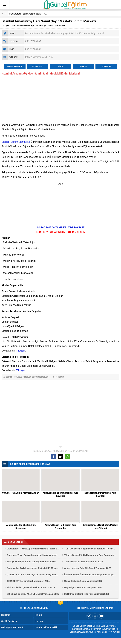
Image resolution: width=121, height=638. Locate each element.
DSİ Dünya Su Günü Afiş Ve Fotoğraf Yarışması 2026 (33, 593)
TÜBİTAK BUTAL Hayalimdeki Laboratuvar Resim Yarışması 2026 (90, 548)
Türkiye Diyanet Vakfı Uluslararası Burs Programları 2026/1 (90, 555)
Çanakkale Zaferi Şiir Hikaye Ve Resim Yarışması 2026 (33, 574)
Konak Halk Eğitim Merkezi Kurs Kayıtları (100, 494)
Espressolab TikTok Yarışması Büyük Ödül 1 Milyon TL (33, 567)
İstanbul (18, 377)
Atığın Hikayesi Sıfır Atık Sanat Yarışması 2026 (87, 567)
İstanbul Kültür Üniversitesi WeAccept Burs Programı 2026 (90, 574)
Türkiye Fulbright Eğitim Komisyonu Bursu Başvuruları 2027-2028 (33, 561)
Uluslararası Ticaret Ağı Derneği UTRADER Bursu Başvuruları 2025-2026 (44, 13)
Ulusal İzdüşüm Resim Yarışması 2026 (83, 580)
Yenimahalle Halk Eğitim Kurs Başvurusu (21, 526)
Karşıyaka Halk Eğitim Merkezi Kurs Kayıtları (60, 494)
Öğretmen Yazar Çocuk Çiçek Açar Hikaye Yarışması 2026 (33, 555)
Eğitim (13, 25)
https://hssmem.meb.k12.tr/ (39, 56)
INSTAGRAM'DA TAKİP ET (51, 227)
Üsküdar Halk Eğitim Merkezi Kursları (20, 492)
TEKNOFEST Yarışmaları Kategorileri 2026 (28, 580)
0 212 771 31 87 (33, 41)
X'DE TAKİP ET (76, 227)
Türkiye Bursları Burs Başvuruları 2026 (83, 561)
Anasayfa (5, 25)
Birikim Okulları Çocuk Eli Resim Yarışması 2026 (31, 587)
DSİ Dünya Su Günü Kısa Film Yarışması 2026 (86, 593)
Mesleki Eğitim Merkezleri (16, 141)
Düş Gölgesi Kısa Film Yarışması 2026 (83, 587)
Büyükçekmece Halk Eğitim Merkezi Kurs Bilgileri (100, 526)
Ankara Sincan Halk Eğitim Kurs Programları (60, 526)
